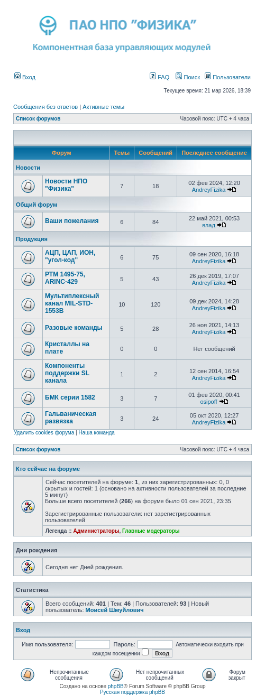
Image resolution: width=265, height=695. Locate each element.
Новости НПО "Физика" (66, 185)
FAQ (159, 77)
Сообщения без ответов (45, 107)
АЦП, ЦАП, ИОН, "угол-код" (70, 256)
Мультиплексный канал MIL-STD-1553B (72, 303)
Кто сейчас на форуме (48, 469)
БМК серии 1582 (70, 397)
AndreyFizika (209, 190)
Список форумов (38, 119)
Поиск (188, 77)
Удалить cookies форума (44, 432)
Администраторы (96, 531)
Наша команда (96, 432)
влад (208, 225)
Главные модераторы (151, 531)
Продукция (32, 239)
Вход (24, 77)
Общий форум (36, 204)
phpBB (116, 686)
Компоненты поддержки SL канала (67, 373)
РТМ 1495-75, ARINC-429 (65, 278)
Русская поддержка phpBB (132, 692)
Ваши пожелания (71, 221)
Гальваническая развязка (70, 417)
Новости (28, 167)
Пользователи (228, 77)
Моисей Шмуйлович (115, 610)
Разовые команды (74, 327)
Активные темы (103, 107)
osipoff (208, 402)
